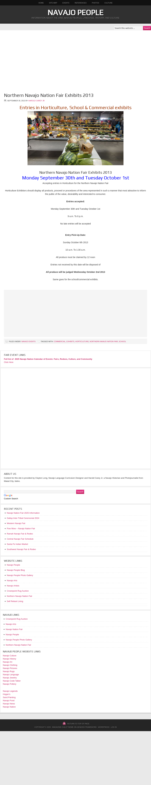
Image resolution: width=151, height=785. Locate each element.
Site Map (53, 3)
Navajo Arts (11, 624)
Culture (107, 3)
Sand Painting (9, 697)
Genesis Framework (87, 727)
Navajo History (9, 659)
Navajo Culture (9, 655)
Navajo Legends (10, 691)
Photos (95, 3)
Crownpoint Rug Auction (17, 619)
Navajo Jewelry (10, 677)
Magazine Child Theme (62, 727)
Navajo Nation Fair (14, 629)
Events (65, 3)
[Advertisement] (29, 59)
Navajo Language (11, 674)
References (81, 3)
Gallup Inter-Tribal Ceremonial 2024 (23, 518)
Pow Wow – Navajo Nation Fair (21, 528)
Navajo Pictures (10, 668)
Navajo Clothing (10, 665)
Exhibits (70, 341)
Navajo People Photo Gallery (19, 640)
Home (41, 3)
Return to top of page (78, 724)
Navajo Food (9, 700)
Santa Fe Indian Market (17, 544)
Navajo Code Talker (12, 681)
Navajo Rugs (8, 671)
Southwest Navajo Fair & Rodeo (21, 549)
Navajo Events (28, 341)
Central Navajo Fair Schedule (20, 539)
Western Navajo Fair (16, 523)
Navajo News (9, 703)
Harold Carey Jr (36, 101)
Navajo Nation (9, 707)
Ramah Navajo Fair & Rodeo (20, 534)
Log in (114, 727)
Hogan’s (6, 694)
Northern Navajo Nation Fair (104, 341)
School (122, 341)
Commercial (60, 341)
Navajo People (75, 12)
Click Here (8, 362)
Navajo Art (7, 662)
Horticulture (82, 341)
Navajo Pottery (9, 684)
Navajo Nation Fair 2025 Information (23, 513)
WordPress (103, 727)
